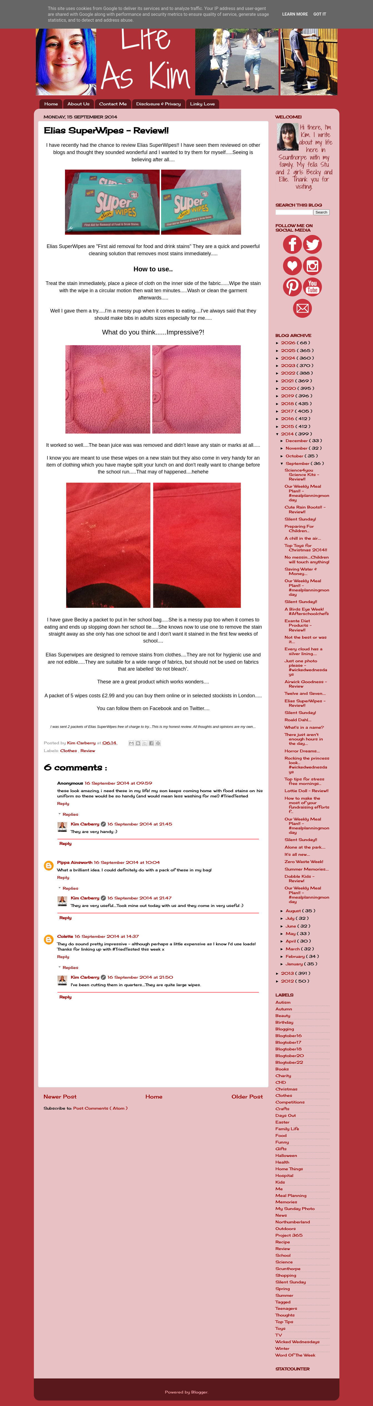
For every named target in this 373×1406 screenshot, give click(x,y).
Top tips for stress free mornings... (304, 781)
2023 (289, 365)
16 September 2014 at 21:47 (139, 898)
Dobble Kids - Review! (299, 878)
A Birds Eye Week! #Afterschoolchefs (307, 611)
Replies (70, 814)
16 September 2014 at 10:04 (127, 862)
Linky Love (202, 103)
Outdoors (286, 1228)
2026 (289, 343)
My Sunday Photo (295, 1208)
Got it (319, 14)
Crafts (282, 1109)
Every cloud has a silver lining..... (303, 651)
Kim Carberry (85, 824)
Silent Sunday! (300, 519)
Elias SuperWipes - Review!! (305, 703)
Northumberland (293, 1222)
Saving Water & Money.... (301, 571)
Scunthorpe (288, 1268)
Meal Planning (291, 1195)
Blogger (199, 1392)
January (295, 964)
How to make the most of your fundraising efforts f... (307, 805)
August (294, 911)
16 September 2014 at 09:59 (118, 783)
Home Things (289, 1169)
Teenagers (286, 1308)
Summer (284, 1295)
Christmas (286, 1089)
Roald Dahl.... (298, 720)
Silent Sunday (291, 1282)
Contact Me (113, 103)
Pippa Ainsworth (74, 862)
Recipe (283, 1242)
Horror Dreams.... (302, 751)
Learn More (295, 14)
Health (282, 1162)
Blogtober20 (290, 1055)
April (291, 941)
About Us (78, 103)
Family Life (287, 1129)
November (297, 448)
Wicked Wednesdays (298, 1342)
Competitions (290, 1102)
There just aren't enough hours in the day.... (304, 739)
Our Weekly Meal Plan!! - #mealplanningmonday (307, 493)
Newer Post (60, 1096)
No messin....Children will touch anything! (307, 559)
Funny (282, 1142)
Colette (65, 936)
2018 (288, 403)
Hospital (284, 1175)
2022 (289, 373)
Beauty (283, 1015)
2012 (288, 981)
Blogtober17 (288, 1042)
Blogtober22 (289, 1062)
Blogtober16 (289, 1035)
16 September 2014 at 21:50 (140, 977)
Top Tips (284, 1322)
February (296, 956)
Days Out (286, 1115)
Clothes (69, 750)
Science (284, 1262)
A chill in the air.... (303, 538)
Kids (280, 1182)
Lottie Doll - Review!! (307, 790)
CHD (281, 1082)
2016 (288, 418)
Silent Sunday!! (301, 601)
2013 (288, 973)
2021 (288, 381)
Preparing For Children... (299, 528)
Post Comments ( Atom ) (100, 1108)
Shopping (286, 1275)
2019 (288, 396)
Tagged (283, 1302)
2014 (288, 434)
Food (281, 1135)
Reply (63, 803)
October (295, 456)
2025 (289, 350)
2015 (288, 426)
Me (279, 1189)
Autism (283, 1002)
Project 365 (289, 1235)
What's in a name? (304, 727)
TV (279, 1335)
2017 (288, 411)
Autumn (284, 1009)
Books (282, 1069)
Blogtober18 (289, 1049)
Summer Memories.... (307, 869)
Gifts (281, 1149)
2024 (289, 358)
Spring (283, 1288)
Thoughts (285, 1315)
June (291, 926)
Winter (282, 1348)
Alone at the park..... (305, 847)
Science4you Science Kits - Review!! (302, 474)
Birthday (284, 1022)
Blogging (285, 1029)
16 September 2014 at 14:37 (107, 936)
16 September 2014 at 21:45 (139, 824)
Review (88, 750)
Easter (282, 1122)
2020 (289, 388)
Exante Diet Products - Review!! (298, 625)
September (298, 463)
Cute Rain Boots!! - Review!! (305, 509)
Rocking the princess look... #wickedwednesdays (307, 765)
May (291, 933)
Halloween (286, 1155)
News (281, 1215)
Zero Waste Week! (304, 861)
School (283, 1255)
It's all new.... (297, 854)
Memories (286, 1202)
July (291, 918)
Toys (281, 1328)
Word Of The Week (295, 1355)
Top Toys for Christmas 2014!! (306, 547)
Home (51, 103)
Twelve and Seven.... (305, 693)
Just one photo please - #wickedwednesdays (306, 668)
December (297, 440)
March (293, 949)
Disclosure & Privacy (158, 103)
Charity (283, 1075)
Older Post (247, 1096)
